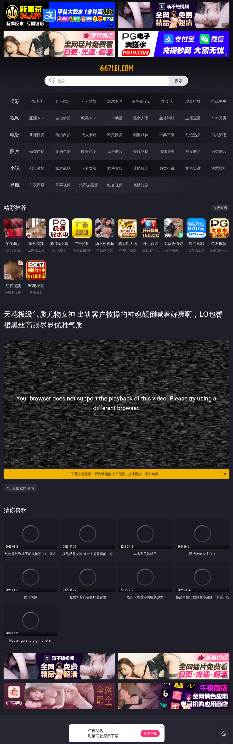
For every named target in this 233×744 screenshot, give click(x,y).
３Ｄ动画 (115, 118)
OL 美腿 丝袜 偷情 (20, 488)
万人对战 (89, 101)
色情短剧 (140, 185)
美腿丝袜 (140, 151)
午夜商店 (37, 185)
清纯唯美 (167, 151)
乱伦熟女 (193, 134)
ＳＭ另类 (219, 118)
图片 (15, 151)
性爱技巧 (219, 168)
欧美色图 (89, 151)
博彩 (15, 101)
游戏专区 (115, 101)
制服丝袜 (140, 134)
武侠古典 (115, 168)
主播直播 (193, 118)
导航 (15, 185)
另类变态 (219, 134)
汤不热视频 (88, 185)
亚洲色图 (63, 151)
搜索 (178, 80)
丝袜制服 (167, 118)
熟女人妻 (140, 118)
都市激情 (37, 168)
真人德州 (63, 101)
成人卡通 (89, 134)
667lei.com (116, 68)
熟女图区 (193, 151)
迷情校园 (140, 168)
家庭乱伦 (63, 168)
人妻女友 (89, 168)
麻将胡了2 (141, 101)
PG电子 (37, 101)
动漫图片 (115, 151)
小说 (15, 168)
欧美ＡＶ (89, 118)
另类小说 (167, 168)
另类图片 (219, 151)
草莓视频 (63, 185)
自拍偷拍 (63, 118)
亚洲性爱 (37, 134)
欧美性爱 (115, 134)
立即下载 (150, 733)
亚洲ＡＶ (37, 118)
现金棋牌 (193, 101)
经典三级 (167, 134)
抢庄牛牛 (219, 101)
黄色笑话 (193, 168)
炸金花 (167, 101)
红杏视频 (115, 185)
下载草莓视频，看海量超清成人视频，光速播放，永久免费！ (149, 474)
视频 (15, 118)
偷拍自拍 (63, 134)
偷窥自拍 (37, 151)
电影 (15, 134)
